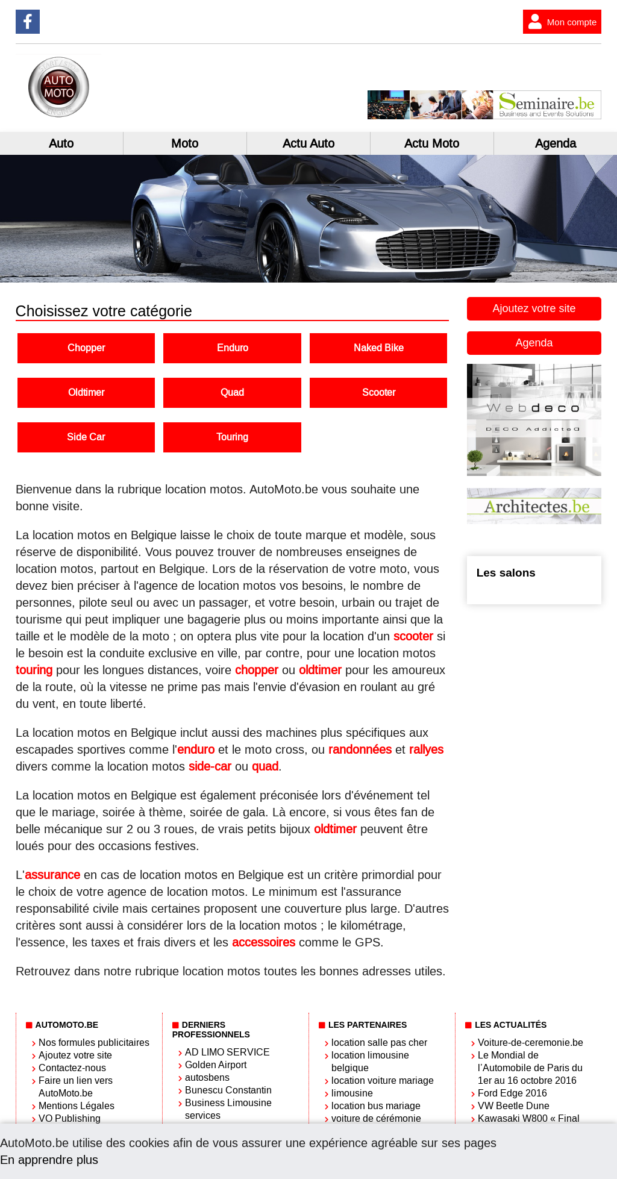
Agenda (555, 143)
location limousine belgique (370, 1061)
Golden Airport (215, 1065)
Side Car (86, 437)
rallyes (426, 749)
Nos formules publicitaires (94, 1042)
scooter (413, 636)
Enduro (232, 348)
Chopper (86, 348)
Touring (232, 437)
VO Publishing (70, 1118)
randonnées (360, 749)
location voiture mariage (382, 1080)
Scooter (378, 392)
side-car (210, 766)
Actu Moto (431, 143)
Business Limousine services (228, 1109)
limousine (352, 1093)
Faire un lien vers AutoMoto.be (76, 1086)
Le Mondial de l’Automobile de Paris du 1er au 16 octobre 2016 (530, 1068)
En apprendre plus (49, 1160)
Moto (184, 143)
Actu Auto (308, 143)
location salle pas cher (379, 1042)
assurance (52, 875)
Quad (232, 392)
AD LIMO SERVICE (227, 1052)
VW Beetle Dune (514, 1105)
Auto (61, 143)
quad (265, 766)
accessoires (263, 942)
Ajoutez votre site (533, 308)
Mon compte (560, 22)
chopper (256, 670)
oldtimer (320, 670)
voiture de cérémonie (376, 1118)
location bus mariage (376, 1105)
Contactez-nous (72, 1068)
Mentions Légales (76, 1105)
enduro (196, 749)
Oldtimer (86, 392)
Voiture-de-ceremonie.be (530, 1042)
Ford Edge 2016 (512, 1093)
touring (34, 670)
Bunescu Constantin (228, 1090)
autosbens (207, 1077)
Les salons (506, 572)
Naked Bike (379, 348)
